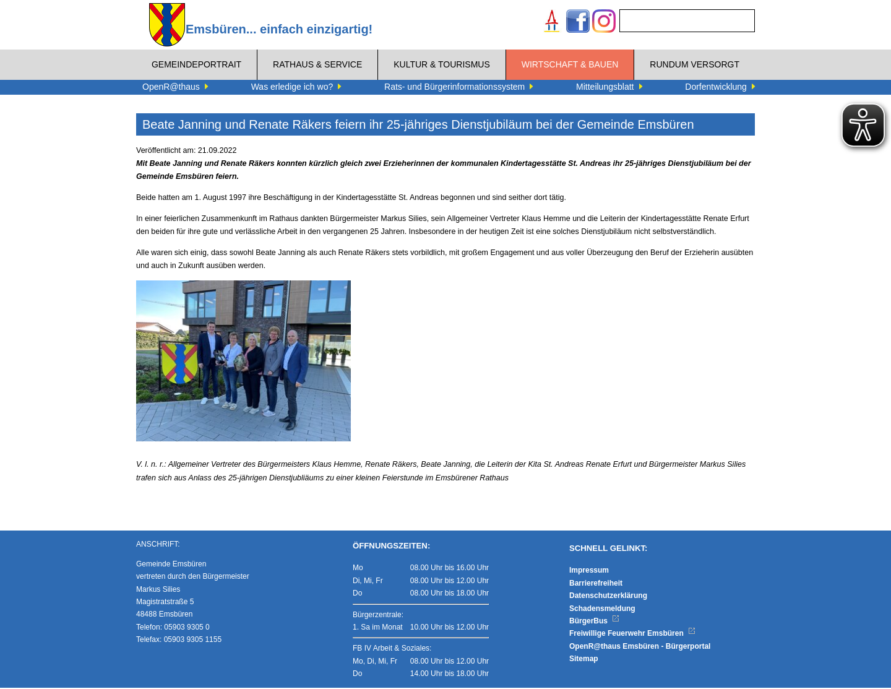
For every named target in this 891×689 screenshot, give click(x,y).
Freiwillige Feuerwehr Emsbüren (632, 635)
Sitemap (583, 660)
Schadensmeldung (602, 609)
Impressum (589, 572)
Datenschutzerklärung (608, 597)
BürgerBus (594, 622)
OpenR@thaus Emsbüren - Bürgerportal (639, 647)
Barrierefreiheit (595, 584)
